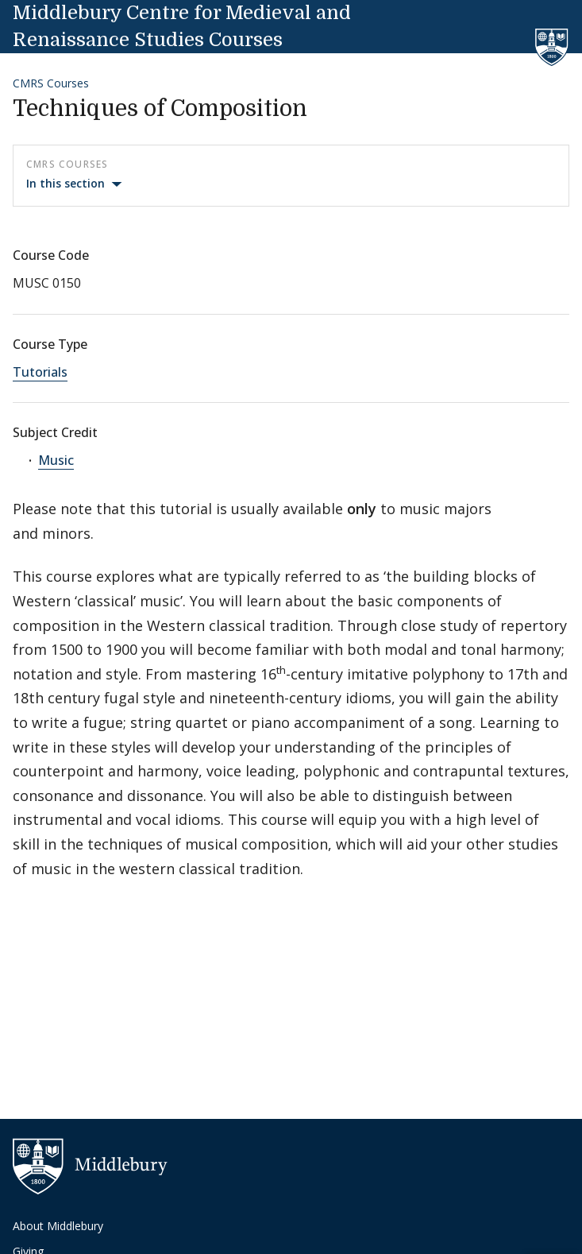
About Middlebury (58, 1225)
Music (56, 460)
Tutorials (40, 372)
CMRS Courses (51, 83)
